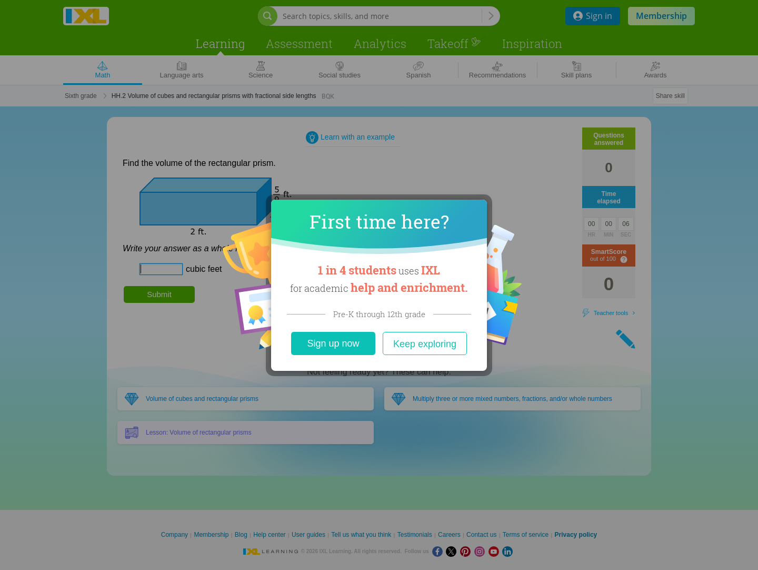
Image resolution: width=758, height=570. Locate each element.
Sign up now (333, 343)
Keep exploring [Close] (424, 344)
